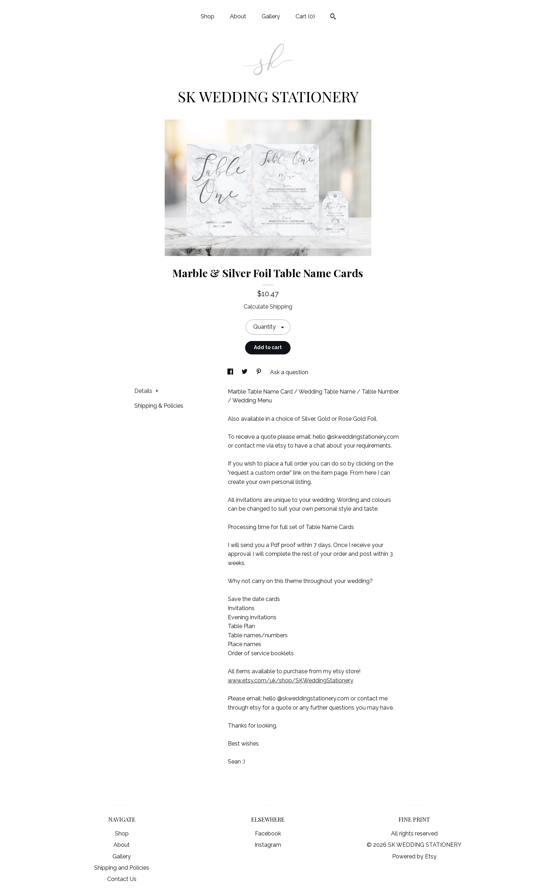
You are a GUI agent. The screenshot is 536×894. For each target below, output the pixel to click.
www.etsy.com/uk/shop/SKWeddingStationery (290, 680)
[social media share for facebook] (230, 372)
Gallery (271, 16)
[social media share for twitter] (245, 372)
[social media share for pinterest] (259, 372)
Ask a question (289, 372)
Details (146, 391)
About (238, 16)
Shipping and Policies (121, 867)
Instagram (268, 844)
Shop (207, 16)
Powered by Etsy (414, 856)
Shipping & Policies (158, 405)
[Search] (333, 17)
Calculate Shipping (268, 306)
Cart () (305, 16)
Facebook (268, 833)
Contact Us (121, 879)
